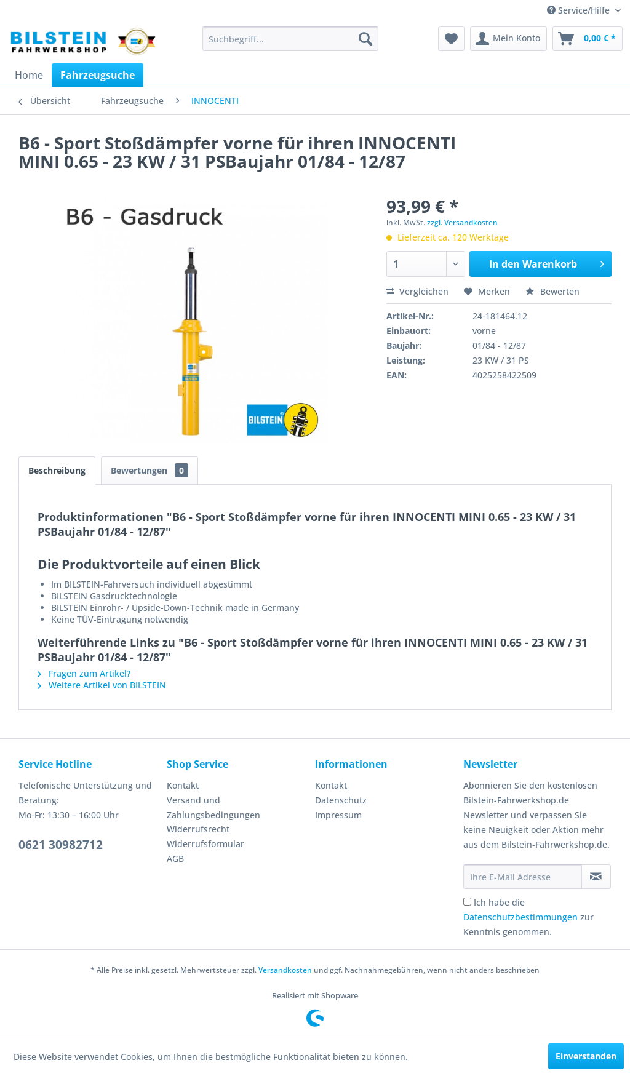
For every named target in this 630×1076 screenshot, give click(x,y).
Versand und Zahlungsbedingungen (213, 807)
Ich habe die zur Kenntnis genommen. (528, 917)
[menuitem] (290, 38)
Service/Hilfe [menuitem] (579, 10)
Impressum (338, 815)
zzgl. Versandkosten (462, 222)
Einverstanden (586, 1056)
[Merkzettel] (451, 38)
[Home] (29, 75)
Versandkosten (285, 970)
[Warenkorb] (587, 38)
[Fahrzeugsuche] (97, 75)
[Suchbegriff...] (290, 38)
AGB (175, 858)
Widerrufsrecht (198, 829)
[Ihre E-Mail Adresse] (522, 876)
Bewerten (552, 291)
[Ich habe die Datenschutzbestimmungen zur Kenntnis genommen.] (467, 902)
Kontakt (183, 785)
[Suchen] (365, 38)
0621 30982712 (60, 845)
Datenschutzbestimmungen (520, 917)
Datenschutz (341, 800)
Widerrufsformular (205, 844)
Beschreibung (57, 470)
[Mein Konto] (508, 38)
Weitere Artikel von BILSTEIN (102, 685)
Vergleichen (417, 291)
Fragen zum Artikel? (84, 673)
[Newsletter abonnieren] (596, 876)
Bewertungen (149, 470)
